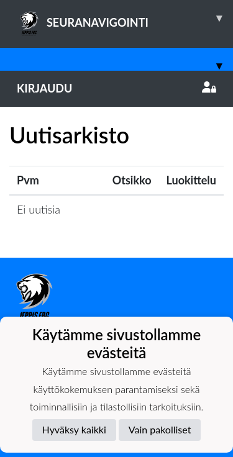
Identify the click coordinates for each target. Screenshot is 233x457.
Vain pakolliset (160, 429)
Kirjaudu (116, 88)
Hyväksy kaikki (74, 429)
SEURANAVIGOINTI (125, 18)
